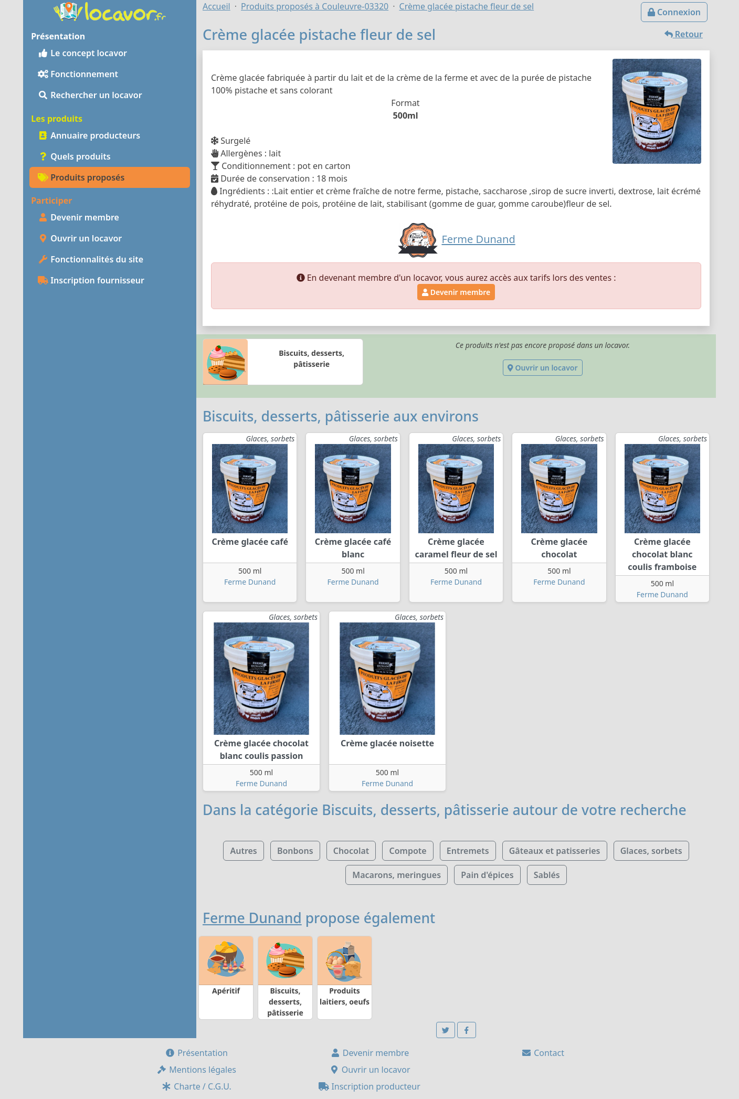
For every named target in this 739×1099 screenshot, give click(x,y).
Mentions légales (196, 1069)
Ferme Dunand (250, 582)
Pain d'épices (487, 875)
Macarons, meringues (396, 875)
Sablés (547, 875)
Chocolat (351, 851)
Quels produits (74, 156)
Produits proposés (81, 177)
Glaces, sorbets (651, 851)
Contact (542, 1053)
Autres (243, 851)
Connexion (674, 12)
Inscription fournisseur (91, 280)
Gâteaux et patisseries (554, 851)
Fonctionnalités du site (90, 259)
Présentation (196, 1053)
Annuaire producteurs (89, 135)
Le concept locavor (82, 53)
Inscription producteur (369, 1086)
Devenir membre (78, 217)
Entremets (468, 851)
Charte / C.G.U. (196, 1086)
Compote (407, 851)
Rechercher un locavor (90, 95)
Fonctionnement (78, 74)
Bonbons (295, 851)
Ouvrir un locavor (80, 238)
